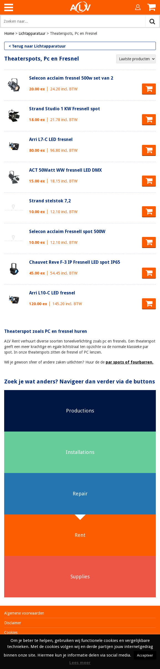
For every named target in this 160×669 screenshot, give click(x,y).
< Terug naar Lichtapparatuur (37, 46)
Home (9, 33)
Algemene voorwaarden (24, 613)
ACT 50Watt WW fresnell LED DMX (65, 170)
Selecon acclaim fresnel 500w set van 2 (71, 78)
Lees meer (80, 662)
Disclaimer (12, 623)
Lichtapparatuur (32, 33)
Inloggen (138, 7)
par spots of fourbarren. (129, 362)
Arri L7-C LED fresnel (51, 139)
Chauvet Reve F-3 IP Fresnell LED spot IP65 (74, 262)
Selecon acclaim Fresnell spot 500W (67, 231)
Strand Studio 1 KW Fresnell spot (64, 108)
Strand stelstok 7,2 (50, 200)
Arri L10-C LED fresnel (52, 293)
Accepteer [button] (145, 655)
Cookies (10, 632)
